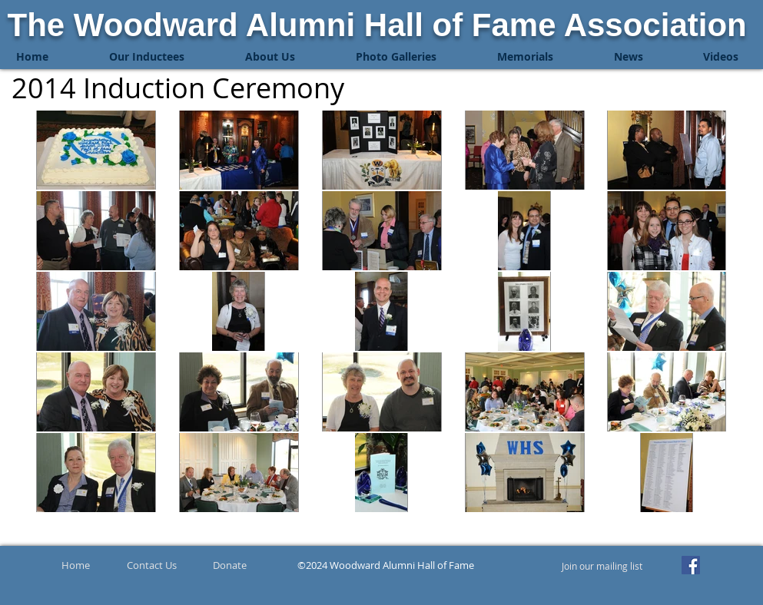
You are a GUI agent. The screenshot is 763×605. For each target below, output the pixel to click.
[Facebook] (691, 565)
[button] (147, 57)
